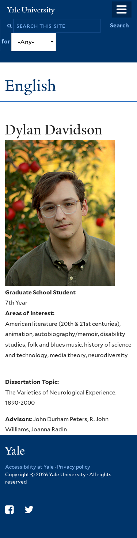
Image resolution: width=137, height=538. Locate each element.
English (32, 86)
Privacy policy (73, 467)
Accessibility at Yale (29, 467)
